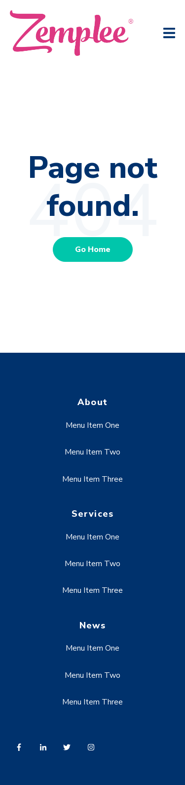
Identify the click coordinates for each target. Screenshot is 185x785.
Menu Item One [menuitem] (92, 425)
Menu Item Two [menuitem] (92, 452)
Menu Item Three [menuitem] (92, 479)
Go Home (93, 249)
